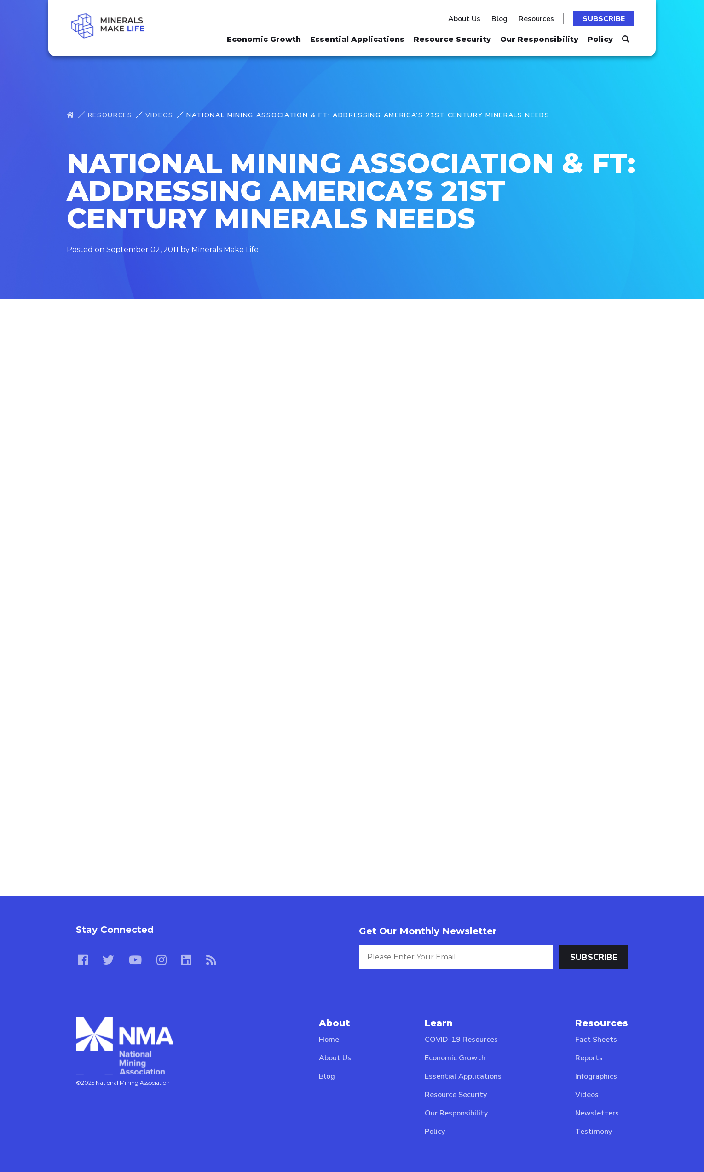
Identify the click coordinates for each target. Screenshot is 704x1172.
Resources (536, 19)
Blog (499, 19)
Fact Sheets (596, 1039)
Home (329, 1039)
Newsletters (597, 1113)
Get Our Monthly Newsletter (427, 930)
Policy (600, 39)
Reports (589, 1058)
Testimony (593, 1131)
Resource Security (452, 39)
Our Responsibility (539, 39)
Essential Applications (357, 39)
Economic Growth (264, 39)
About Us (464, 19)
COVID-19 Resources (461, 1039)
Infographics (596, 1076)
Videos (159, 115)
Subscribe (604, 19)
